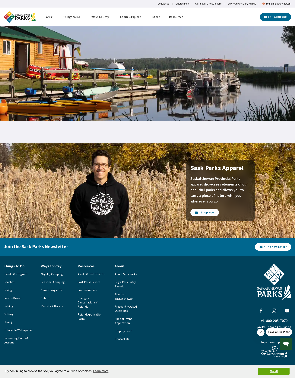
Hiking (8, 322)
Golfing (8, 314)
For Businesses (87, 290)
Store (156, 17)
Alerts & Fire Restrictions (208, 3)
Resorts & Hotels (52, 306)
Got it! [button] (274, 371)
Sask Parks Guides (89, 282)
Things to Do (72, 17)
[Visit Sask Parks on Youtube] (287, 311)
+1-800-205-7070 (274, 321)
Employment (182, 3)
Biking (8, 290)
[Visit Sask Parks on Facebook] (261, 311)
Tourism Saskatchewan (276, 3)
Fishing (8, 306)
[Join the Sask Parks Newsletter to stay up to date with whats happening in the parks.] (273, 247)
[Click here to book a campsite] (275, 17)
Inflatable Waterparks (18, 330)
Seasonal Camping (53, 282)
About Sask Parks (126, 274)
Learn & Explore (131, 17)
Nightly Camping (52, 274)
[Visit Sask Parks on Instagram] (274, 311)
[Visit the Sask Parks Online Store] (204, 212)
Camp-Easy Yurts (51, 290)
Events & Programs (16, 274)
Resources (177, 17)
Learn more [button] (100, 371)
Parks (49, 17)
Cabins (45, 298)
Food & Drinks (12, 298)
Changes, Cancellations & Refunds (88, 302)
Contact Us (163, 3)
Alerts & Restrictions (91, 274)
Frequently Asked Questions (126, 309)
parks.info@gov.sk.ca (274, 327)
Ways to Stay (101, 17)
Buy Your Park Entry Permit (242, 3)
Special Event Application (123, 321)
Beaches (9, 282)
